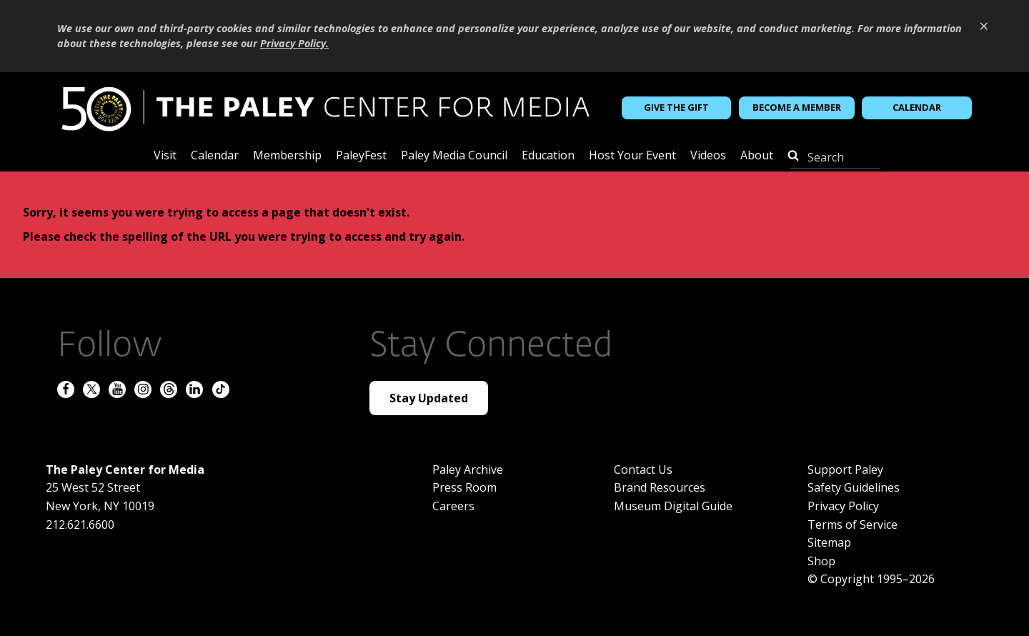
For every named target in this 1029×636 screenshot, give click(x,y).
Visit (165, 156)
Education (548, 156)
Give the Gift (676, 107)
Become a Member (796, 107)
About (756, 156)
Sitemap (829, 542)
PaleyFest (361, 156)
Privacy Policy (843, 506)
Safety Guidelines (853, 487)
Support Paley (845, 469)
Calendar (917, 107)
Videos (708, 156)
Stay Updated (428, 398)
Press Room (464, 487)
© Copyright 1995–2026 (871, 579)
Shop (821, 561)
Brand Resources (659, 487)
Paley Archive (467, 469)
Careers (453, 506)
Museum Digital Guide (673, 506)
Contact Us (643, 469)
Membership (287, 156)
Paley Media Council (454, 156)
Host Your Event (632, 156)
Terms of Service (852, 524)
